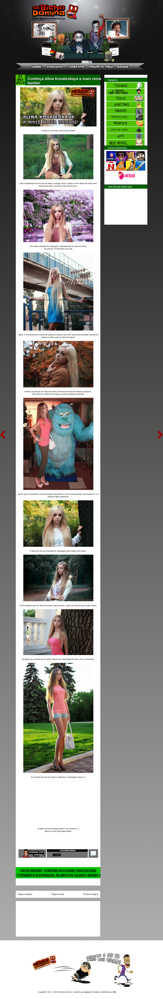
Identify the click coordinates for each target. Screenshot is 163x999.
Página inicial (57, 894)
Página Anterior (25, 894)
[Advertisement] (34, 918)
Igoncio (88, 992)
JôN (114, 992)
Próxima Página (90, 894)
